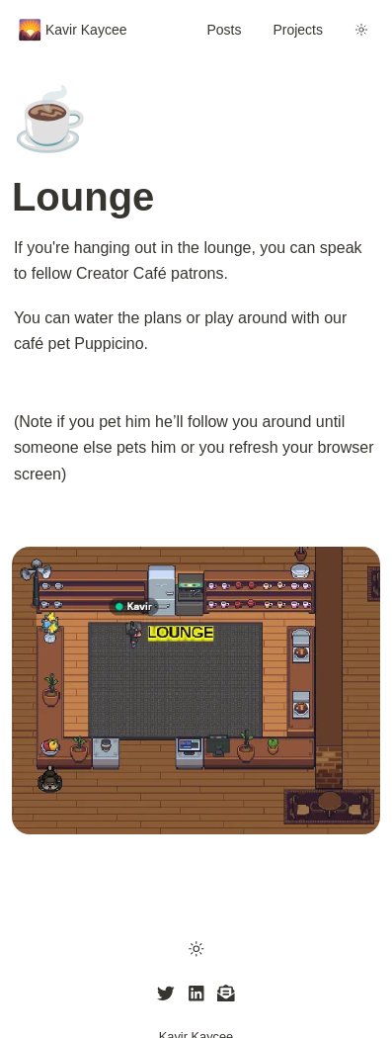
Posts (223, 30)
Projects (298, 30)
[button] (195, 948)
